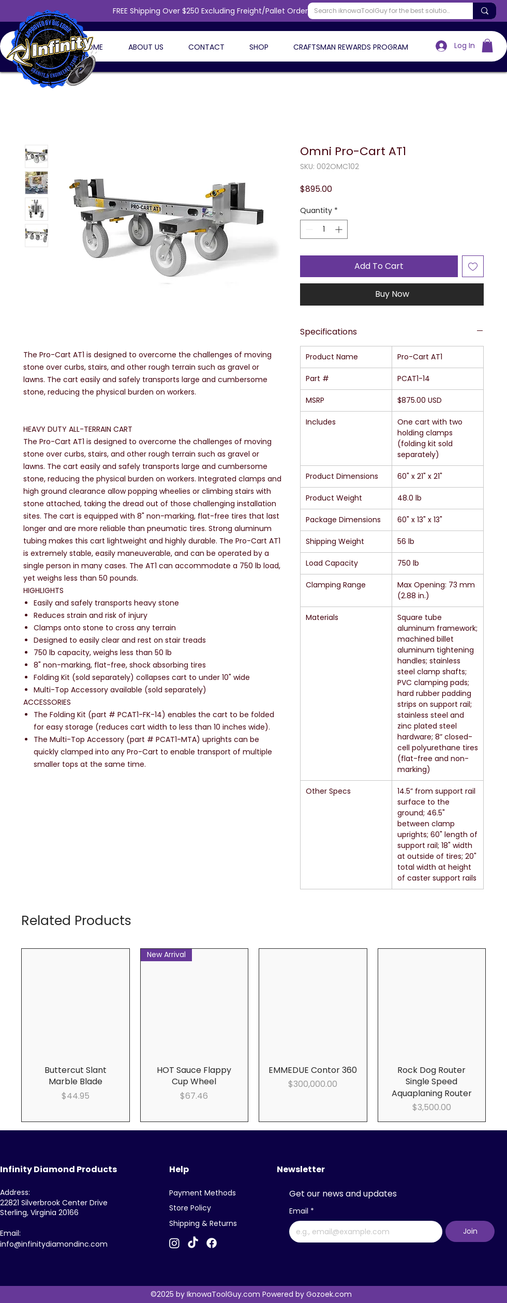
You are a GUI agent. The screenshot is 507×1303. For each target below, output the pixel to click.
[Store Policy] (194, 1208)
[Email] (363, 1231)
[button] (487, 45)
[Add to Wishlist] (473, 266)
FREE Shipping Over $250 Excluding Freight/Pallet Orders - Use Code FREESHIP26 (254, 11)
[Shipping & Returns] (205, 1224)
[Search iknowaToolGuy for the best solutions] (382, 11)
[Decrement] (308, 229)
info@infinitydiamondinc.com (54, 1244)
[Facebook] (211, 1243)
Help (179, 1169)
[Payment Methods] (205, 1193)
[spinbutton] (324, 229)
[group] (253, 1035)
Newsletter (301, 1169)
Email (301, 1211)
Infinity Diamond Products (58, 1169)
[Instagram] (174, 1243)
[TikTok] (193, 1243)
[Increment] (339, 229)
